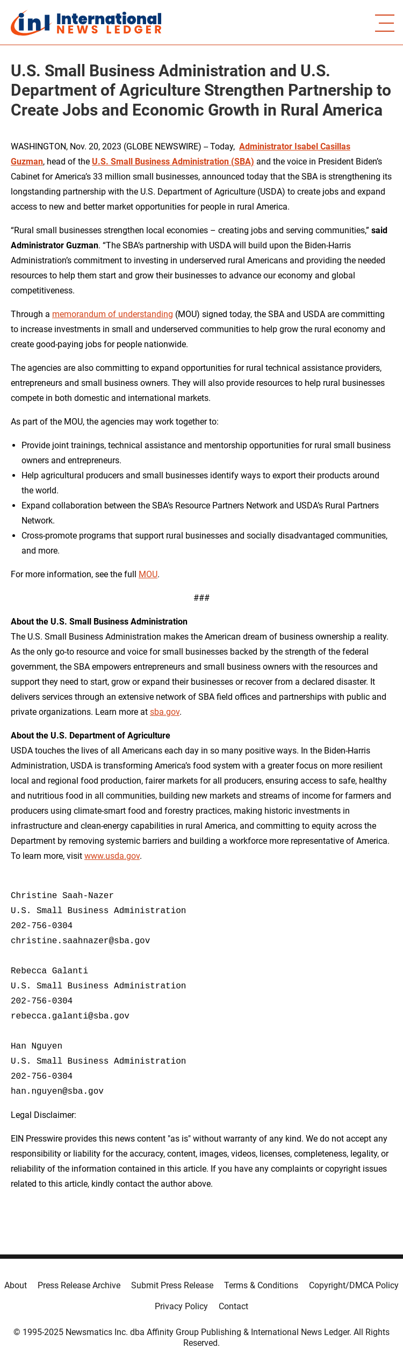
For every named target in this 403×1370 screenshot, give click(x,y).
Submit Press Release (172, 1285)
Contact (233, 1306)
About (15, 1285)
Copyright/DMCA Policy (354, 1285)
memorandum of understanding (112, 314)
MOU (148, 574)
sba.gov (164, 712)
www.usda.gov (112, 856)
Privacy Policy (181, 1306)
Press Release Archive (79, 1285)
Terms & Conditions (261, 1285)
